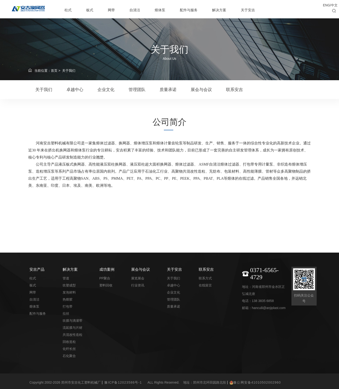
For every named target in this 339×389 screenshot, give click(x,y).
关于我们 (68, 70)
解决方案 (219, 10)
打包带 (68, 306)
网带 (111, 10)
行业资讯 (137, 285)
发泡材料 (69, 292)
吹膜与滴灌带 (72, 320)
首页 (54, 70)
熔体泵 (160, 10)
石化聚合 (69, 356)
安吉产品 (36, 269)
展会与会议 (201, 89)
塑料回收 (106, 285)
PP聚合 (104, 278)
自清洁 (134, 10)
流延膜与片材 (72, 327)
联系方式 (205, 278)
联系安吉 (234, 89)
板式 (89, 10)
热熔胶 (68, 299)
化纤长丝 (69, 349)
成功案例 (106, 269)
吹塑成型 (69, 285)
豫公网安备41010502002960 (255, 383)
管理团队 (137, 89)
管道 (66, 278)
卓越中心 (74, 89)
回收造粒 (69, 342)
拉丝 (66, 313)
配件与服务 (189, 10)
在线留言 (205, 285)
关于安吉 (248, 10)
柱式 (68, 10)
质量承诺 (168, 89)
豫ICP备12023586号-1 (123, 382)
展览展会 (137, 278)
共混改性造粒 (72, 335)
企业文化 (105, 89)
